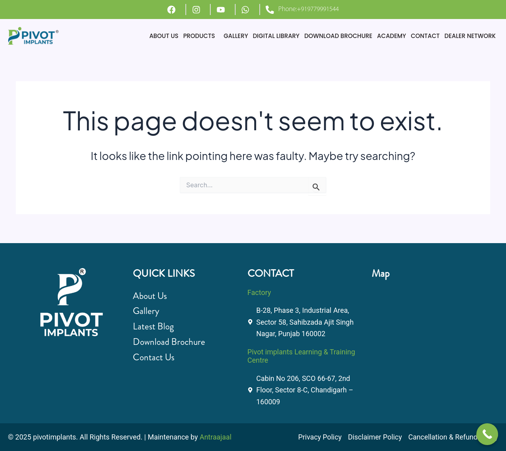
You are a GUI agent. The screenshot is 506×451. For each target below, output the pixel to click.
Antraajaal (216, 437)
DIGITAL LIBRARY (276, 36)
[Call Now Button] (487, 434)
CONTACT (425, 36)
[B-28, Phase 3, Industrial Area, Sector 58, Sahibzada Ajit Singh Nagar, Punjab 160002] (430, 331)
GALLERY (236, 36)
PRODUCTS (199, 36)
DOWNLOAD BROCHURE (338, 36)
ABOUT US (164, 36)
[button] (201, 36)
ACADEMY (391, 36)
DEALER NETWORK (470, 36)
